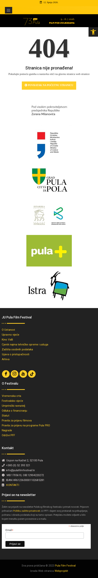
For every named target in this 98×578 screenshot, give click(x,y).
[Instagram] (14, 374)
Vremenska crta (11, 396)
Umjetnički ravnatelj (13, 405)
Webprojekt (61, 571)
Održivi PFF (8, 435)
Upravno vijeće (10, 334)
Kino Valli (7, 339)
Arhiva (5, 359)
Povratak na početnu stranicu (49, 85)
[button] (93, 32)
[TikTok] (32, 374)
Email (9, 530)
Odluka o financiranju (14, 410)
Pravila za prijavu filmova (17, 420)
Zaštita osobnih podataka (17, 349)
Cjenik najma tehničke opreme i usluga (25, 344)
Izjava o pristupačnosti (15, 354)
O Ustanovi (8, 329)
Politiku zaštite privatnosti (26, 510)
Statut (5, 415)
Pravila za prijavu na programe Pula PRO (26, 425)
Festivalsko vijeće (12, 400)
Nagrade (7, 430)
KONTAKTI (13, 485)
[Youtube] (23, 374)
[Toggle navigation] (8, 10)
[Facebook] (6, 374)
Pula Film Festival (65, 565)
